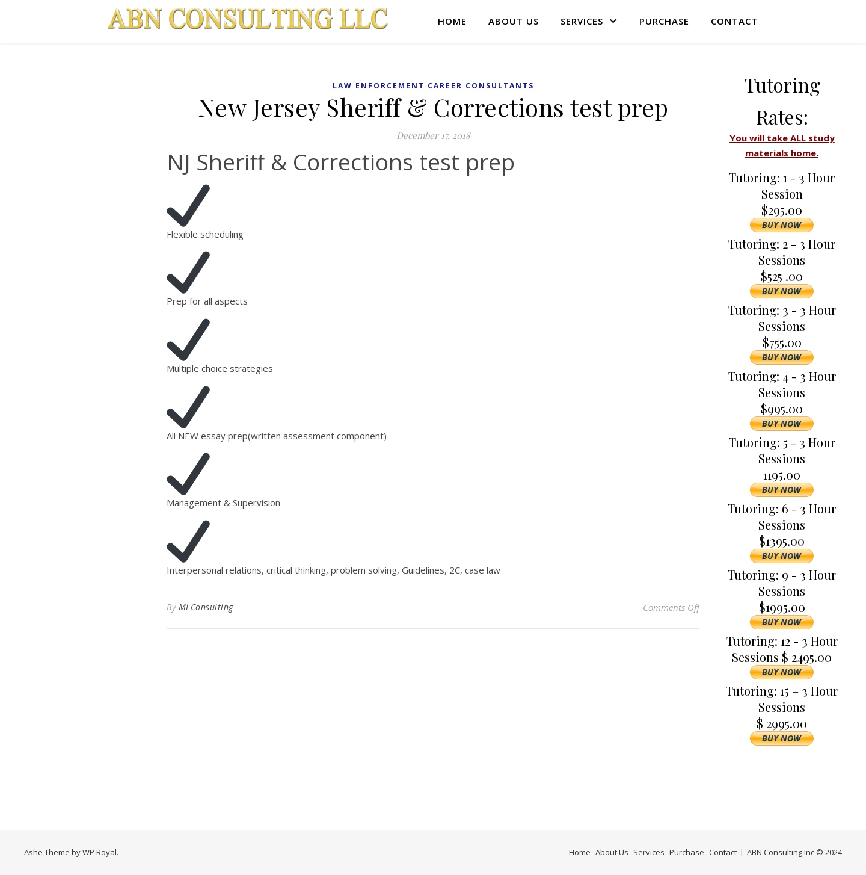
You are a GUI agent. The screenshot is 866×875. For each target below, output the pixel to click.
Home (452, 21)
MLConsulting (206, 607)
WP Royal (99, 852)
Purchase (664, 21)
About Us (513, 21)
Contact (734, 21)
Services (581, 21)
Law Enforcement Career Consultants (433, 86)
